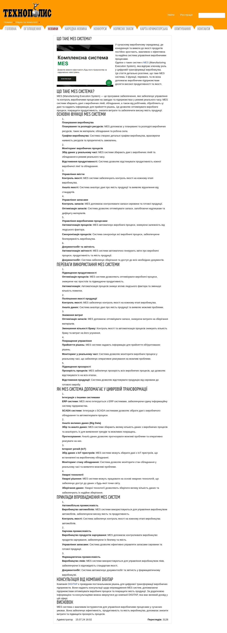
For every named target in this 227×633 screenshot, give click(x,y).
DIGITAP (72, 584)
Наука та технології (26, 22)
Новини (8, 22)
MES (146, 62)
